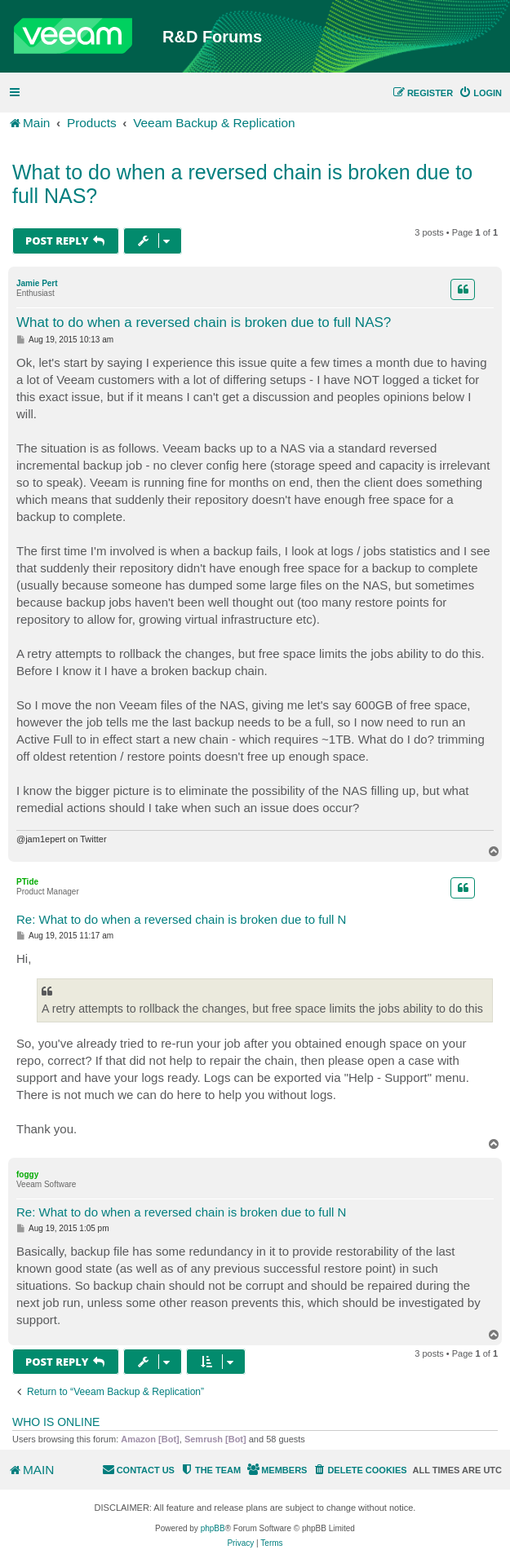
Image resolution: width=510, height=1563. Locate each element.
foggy (27, 1174)
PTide (27, 881)
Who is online (56, 1421)
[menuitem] (480, 93)
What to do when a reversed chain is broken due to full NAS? (242, 184)
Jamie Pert (37, 283)
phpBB (213, 1528)
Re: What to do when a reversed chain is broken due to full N (181, 919)
